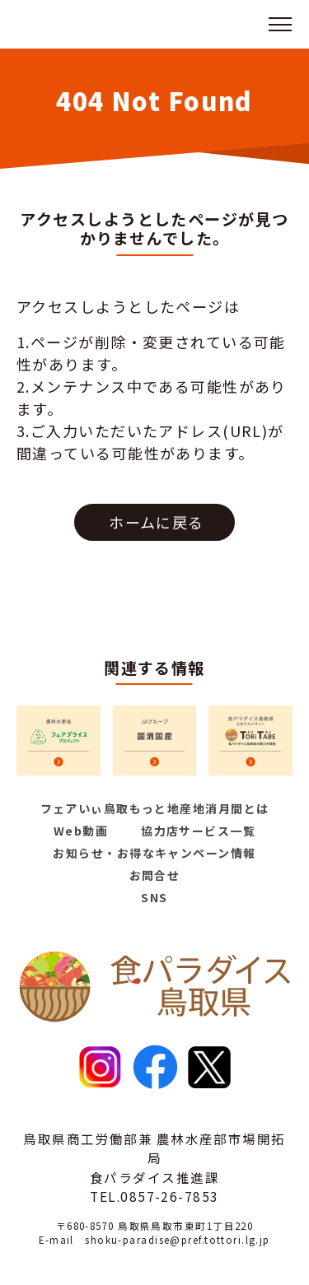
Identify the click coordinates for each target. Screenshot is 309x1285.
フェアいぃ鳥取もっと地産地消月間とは (154, 808)
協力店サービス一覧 (198, 830)
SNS (154, 897)
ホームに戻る (156, 522)
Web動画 (81, 830)
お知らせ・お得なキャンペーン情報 (154, 853)
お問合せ (154, 875)
